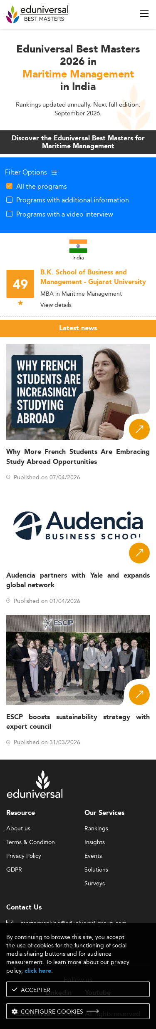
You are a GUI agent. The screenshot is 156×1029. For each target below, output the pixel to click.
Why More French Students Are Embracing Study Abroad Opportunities (78, 457)
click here (38, 971)
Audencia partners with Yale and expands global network (78, 580)
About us (18, 829)
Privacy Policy (23, 856)
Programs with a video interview (64, 214)
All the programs (41, 186)
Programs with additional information (72, 200)
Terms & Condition (30, 842)
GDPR (14, 870)
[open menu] (144, 14)
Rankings (96, 829)
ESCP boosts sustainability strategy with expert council (78, 722)
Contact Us (24, 907)
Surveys (94, 884)
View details (56, 304)
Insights (94, 842)
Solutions (96, 870)
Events (93, 856)
